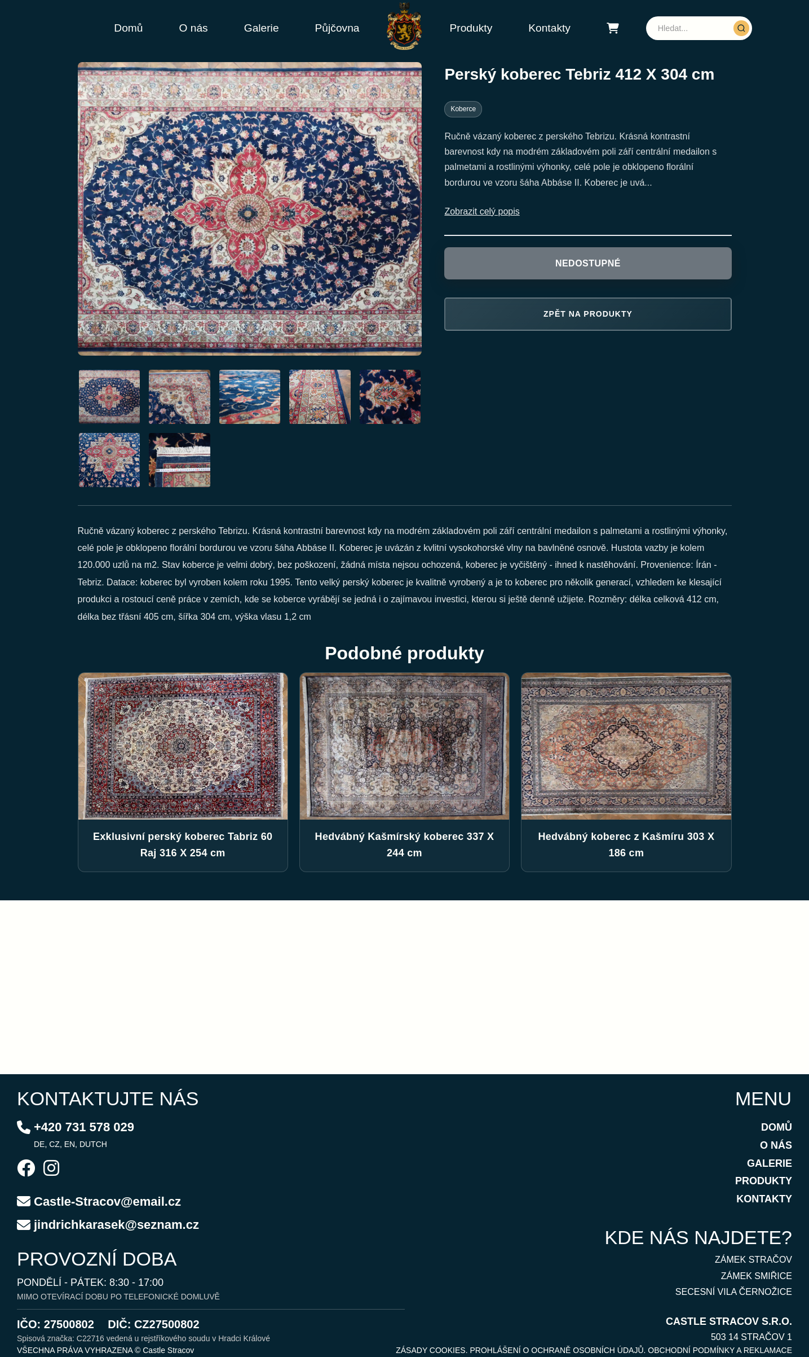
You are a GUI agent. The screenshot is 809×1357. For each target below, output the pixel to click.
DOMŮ (776, 1127)
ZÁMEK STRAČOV (753, 1259)
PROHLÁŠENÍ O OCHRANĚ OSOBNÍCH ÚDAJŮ (556, 1350)
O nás (193, 28)
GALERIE (769, 1163)
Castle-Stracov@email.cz (107, 1201)
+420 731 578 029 (84, 1127)
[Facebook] (26, 1169)
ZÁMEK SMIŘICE (756, 1276)
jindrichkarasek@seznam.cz (116, 1225)
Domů (128, 28)
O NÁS (776, 1145)
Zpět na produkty (588, 313)
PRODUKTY (763, 1181)
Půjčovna (337, 28)
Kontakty (549, 28)
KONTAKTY (764, 1199)
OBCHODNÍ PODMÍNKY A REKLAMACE (720, 1350)
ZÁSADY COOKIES (430, 1350)
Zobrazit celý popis (481, 211)
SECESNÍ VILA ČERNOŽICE (733, 1292)
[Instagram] (51, 1169)
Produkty (471, 28)
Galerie (261, 28)
